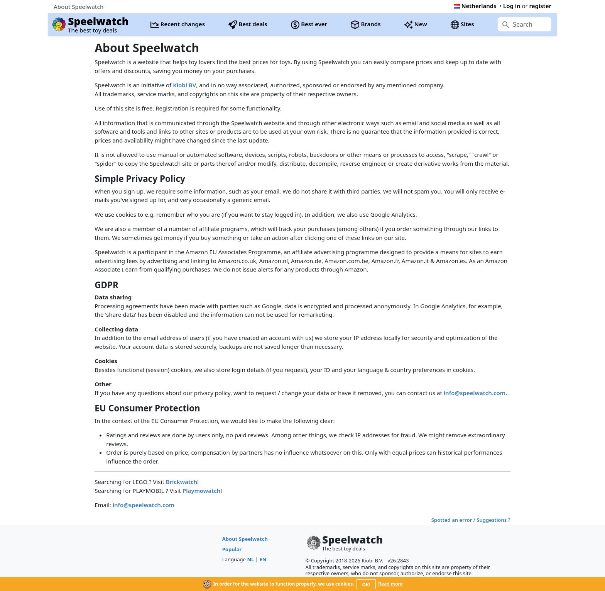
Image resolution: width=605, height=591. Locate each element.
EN (262, 559)
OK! (366, 584)
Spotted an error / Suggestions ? (470, 519)
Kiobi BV (184, 85)
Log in (512, 6)
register (540, 6)
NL (250, 559)
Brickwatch (181, 482)
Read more (390, 584)
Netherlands (475, 6)
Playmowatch (201, 490)
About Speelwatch (245, 538)
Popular (232, 549)
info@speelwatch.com (474, 393)
